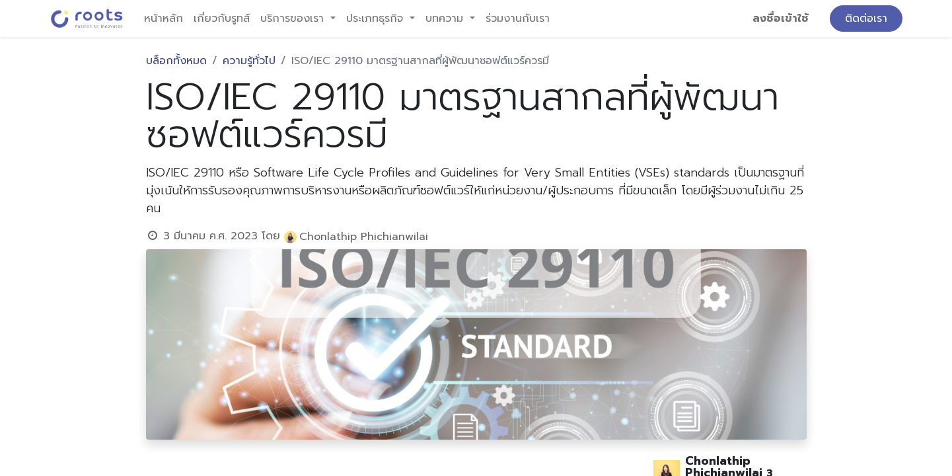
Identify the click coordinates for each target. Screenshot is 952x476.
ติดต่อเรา (866, 18)
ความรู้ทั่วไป (249, 61)
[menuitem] (163, 18)
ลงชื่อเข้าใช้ (780, 18)
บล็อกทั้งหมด (176, 61)
